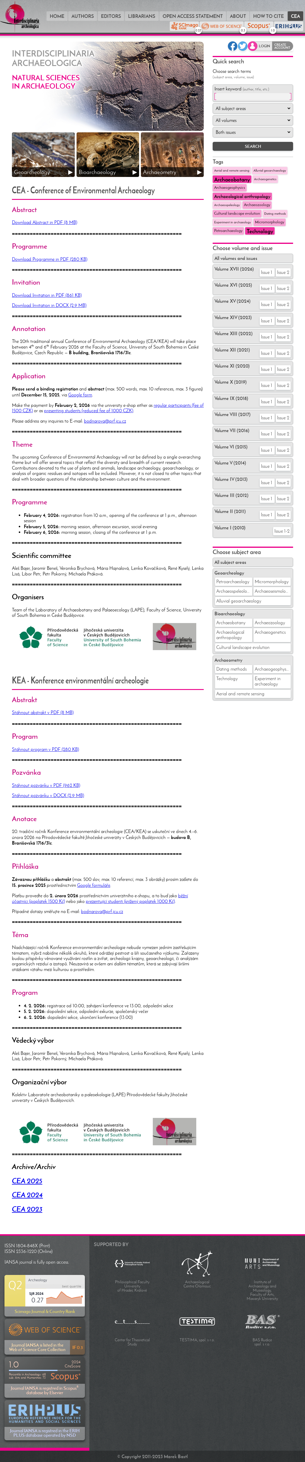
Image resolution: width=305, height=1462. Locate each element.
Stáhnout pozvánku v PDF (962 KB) (46, 785)
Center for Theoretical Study (132, 1342)
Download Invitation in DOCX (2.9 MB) (49, 305)
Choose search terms (233, 73)
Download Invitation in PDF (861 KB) (47, 295)
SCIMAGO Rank (197, 29)
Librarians (141, 16)
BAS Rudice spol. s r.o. (262, 1342)
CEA (295, 16)
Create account (282, 46)
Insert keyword (241, 89)
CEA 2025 (27, 1180)
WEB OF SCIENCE (241, 29)
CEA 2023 (27, 1209)
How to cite (268, 16)
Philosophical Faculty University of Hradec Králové (132, 1286)
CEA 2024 (27, 1194)
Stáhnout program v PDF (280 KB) (45, 749)
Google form (80, 395)
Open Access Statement (193, 16)
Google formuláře (93, 885)
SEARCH (253, 146)
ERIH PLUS (289, 26)
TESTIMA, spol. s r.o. (197, 1339)
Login (264, 46)
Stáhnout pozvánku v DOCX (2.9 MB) (48, 795)
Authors (82, 16)
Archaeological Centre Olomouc (197, 1284)
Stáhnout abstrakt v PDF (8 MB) (43, 712)
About (238, 16)
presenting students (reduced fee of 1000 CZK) (88, 410)
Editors (111, 16)
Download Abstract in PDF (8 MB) (44, 222)
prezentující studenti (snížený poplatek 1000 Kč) (130, 901)
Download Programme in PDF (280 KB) (49, 259)
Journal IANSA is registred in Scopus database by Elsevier (44, 1377)
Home (57, 16)
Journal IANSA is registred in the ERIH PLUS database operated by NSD (44, 1420)
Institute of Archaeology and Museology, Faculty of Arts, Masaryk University (262, 1290)
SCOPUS (271, 29)
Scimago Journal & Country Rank (44, 1296)
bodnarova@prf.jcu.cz (105, 421)
